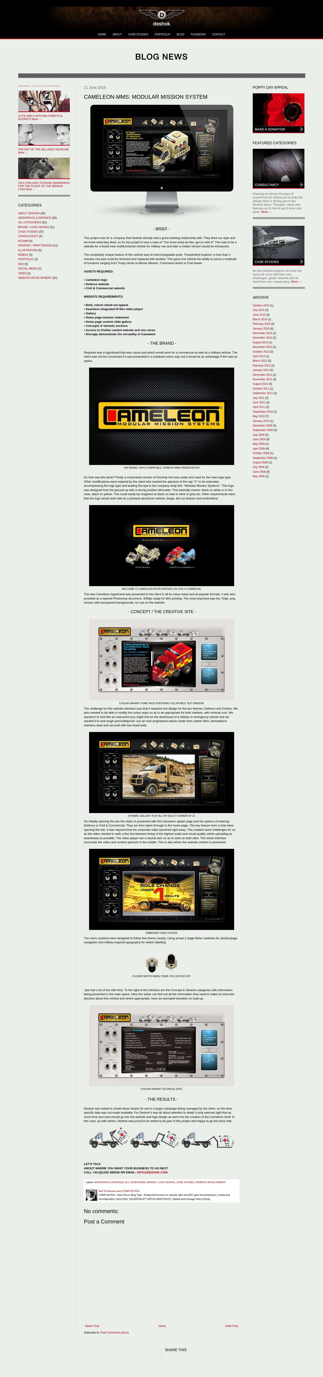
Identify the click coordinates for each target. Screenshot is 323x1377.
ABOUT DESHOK (29, 213)
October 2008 (261, 453)
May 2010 (259, 416)
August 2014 (260, 342)
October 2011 (261, 388)
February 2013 (261, 365)
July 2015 (258, 310)
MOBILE (23, 254)
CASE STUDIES (138, 34)
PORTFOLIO (162, 34)
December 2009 (262, 425)
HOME (102, 34)
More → (40, 117)
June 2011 (259, 402)
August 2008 (260, 462)
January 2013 (261, 370)
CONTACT (218, 34)
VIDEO (22, 273)
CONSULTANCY (28, 236)
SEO (21, 264)
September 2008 (263, 458)
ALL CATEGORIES (135, 1182)
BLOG (180, 34)
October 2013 (261, 351)
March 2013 (260, 360)
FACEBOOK (198, 34)
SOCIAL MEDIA (27, 268)
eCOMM (23, 241)
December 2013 (262, 347)
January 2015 (261, 328)
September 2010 (263, 411)
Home (162, 1326)
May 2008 (259, 476)
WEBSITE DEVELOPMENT (211, 1182)
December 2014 (262, 333)
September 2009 (263, 430)
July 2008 (258, 467)
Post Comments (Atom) (114, 1332)
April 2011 (259, 407)
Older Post (231, 1326)
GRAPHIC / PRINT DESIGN (35, 245)
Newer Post (92, 1326)
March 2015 (260, 319)
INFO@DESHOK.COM (152, 1172)
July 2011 (258, 398)
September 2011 (263, 393)
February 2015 (261, 323)
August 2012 (260, 383)
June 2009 (259, 439)
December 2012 (262, 374)
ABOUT (117, 34)
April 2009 (259, 448)
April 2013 (259, 356)
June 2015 (259, 314)
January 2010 (261, 421)
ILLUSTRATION (27, 250)
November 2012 (262, 379)
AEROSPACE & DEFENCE (109, 1182)
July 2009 (258, 434)
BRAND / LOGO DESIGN (161, 1182)
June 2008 (259, 471)
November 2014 (262, 337)
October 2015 (261, 305)
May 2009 (259, 443)
